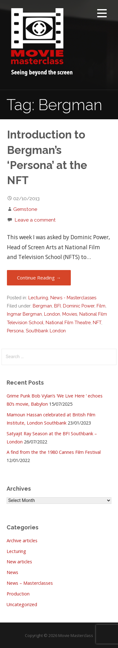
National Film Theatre (68, 322)
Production (18, 594)
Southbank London (46, 330)
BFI (57, 305)
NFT (97, 322)
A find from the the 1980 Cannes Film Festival (54, 452)
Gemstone (25, 209)
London (52, 314)
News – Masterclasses (30, 583)
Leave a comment (35, 220)
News (12, 572)
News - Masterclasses (73, 297)
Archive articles (22, 541)
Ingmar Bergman (24, 314)
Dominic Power (78, 305)
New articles (19, 562)
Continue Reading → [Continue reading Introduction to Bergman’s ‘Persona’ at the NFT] (39, 277)
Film (101, 305)
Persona (15, 330)
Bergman (42, 305)
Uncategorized (22, 604)
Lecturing (38, 297)
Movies (69, 314)
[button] (102, 14)
